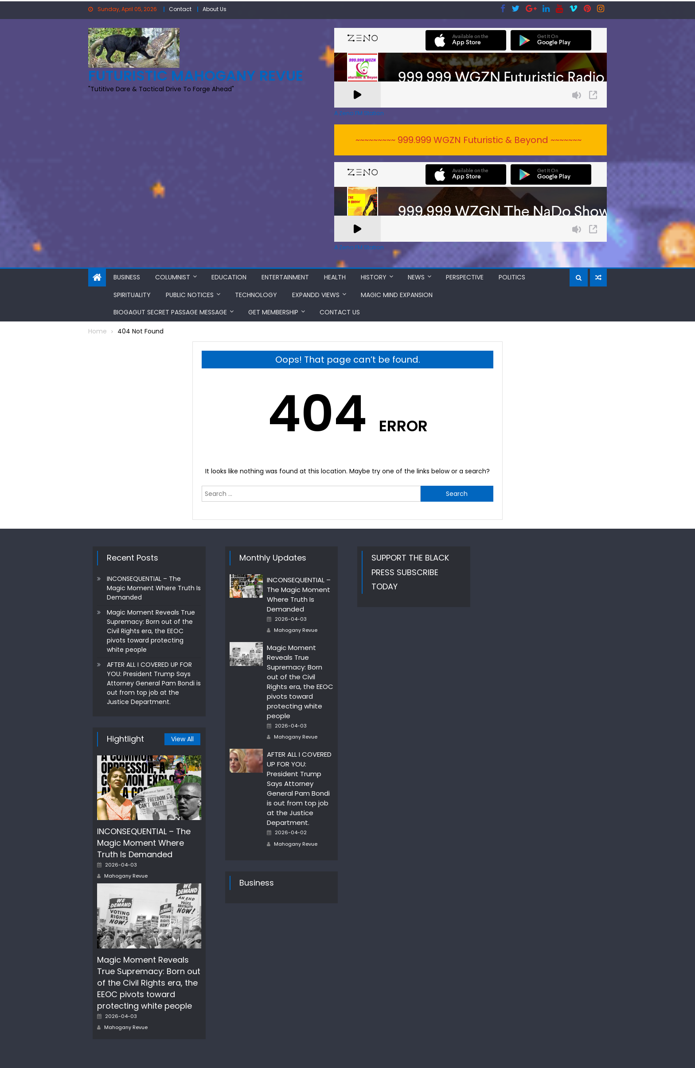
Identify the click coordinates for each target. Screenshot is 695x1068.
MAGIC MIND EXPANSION (397, 294)
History (374, 277)
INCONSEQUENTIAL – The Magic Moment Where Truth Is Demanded (154, 588)
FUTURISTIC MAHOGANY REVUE (195, 75)
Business (126, 277)
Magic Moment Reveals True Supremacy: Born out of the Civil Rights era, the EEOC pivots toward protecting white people (151, 631)
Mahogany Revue (126, 875)
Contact (180, 9)
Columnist (172, 277)
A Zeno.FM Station (359, 113)
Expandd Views (316, 294)
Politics (512, 277)
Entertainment (285, 277)
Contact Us (340, 312)
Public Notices (190, 294)
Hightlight (125, 738)
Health (335, 277)
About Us (214, 9)
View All (182, 739)
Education (228, 277)
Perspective (465, 277)
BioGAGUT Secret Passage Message (170, 312)
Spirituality (132, 294)
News (416, 277)
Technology (256, 294)
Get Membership (273, 312)
